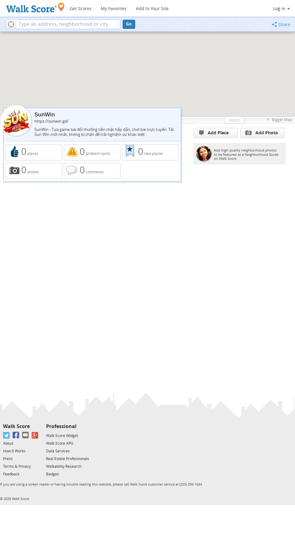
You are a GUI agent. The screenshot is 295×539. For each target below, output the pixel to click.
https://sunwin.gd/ (51, 121)
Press (8, 459)
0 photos (34, 171)
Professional (61, 426)
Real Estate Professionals (67, 459)
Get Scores (81, 8)
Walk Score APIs (59, 443)
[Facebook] (16, 435)
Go (129, 24)
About (8, 443)
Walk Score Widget (62, 436)
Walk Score (16, 426)
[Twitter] (6, 435)
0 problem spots (92, 152)
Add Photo (261, 133)
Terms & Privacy (17, 466)
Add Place (214, 133)
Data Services (58, 451)
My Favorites (114, 8)
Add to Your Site (152, 8)
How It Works (14, 451)
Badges (52, 474)
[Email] (25, 435)
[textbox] (68, 24)
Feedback (11, 474)
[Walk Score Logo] (35, 7)
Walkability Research (63, 466)
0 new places (151, 152)
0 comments (92, 171)
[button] (11, 24)
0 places (34, 152)
